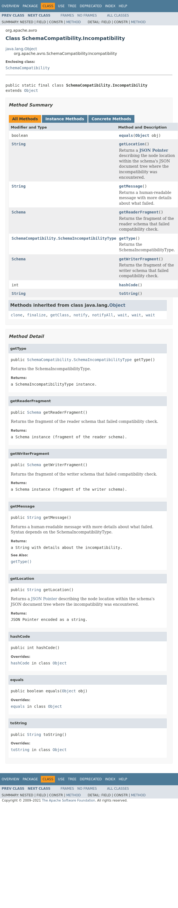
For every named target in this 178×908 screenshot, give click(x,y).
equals (126, 135)
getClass (59, 315)
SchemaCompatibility (28, 68)
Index (110, 6)
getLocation (132, 144)
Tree (72, 6)
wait (122, 315)
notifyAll (102, 315)
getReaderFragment (138, 212)
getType (127, 238)
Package (30, 6)
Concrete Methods (111, 119)
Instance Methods (64, 119)
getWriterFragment (138, 259)
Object (31, 90)
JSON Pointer (153, 150)
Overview (10, 6)
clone (16, 315)
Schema (19, 212)
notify (81, 315)
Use (61, 6)
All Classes (118, 15)
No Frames (87, 15)
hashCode (128, 285)
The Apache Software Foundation (68, 800)
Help (123, 6)
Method (73, 22)
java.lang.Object (21, 49)
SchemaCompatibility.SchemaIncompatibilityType (64, 238)
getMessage (130, 186)
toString (128, 293)
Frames (67, 15)
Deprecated (91, 6)
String (19, 144)
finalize (36, 315)
